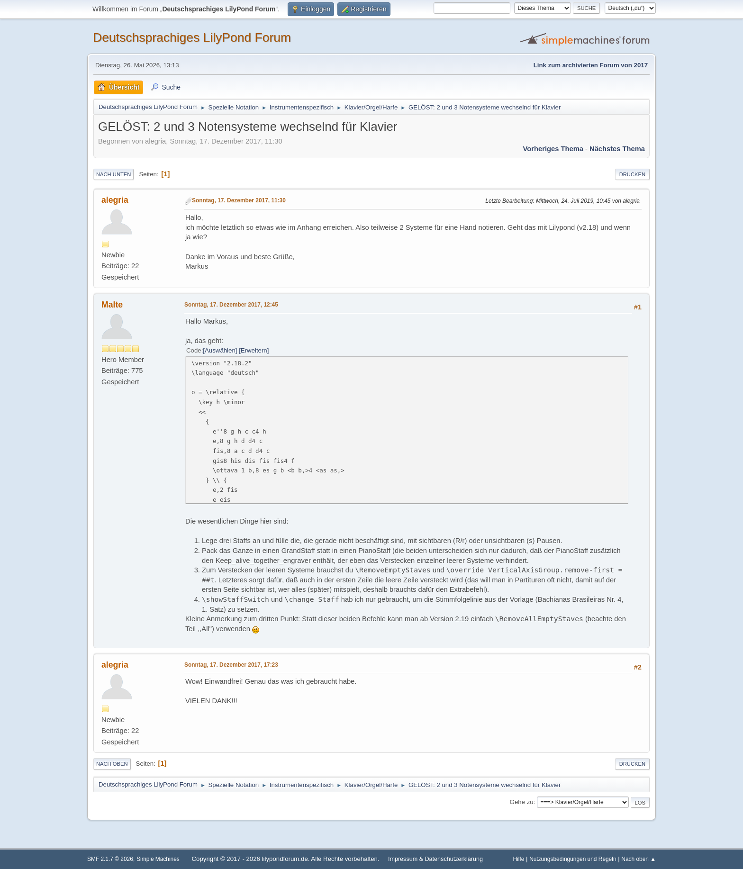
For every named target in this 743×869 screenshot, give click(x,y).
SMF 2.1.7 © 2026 (110, 859)
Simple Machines (158, 859)
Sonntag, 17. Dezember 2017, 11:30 (239, 200)
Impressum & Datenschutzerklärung (435, 859)
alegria (114, 200)
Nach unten (113, 174)
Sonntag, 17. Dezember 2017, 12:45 (231, 304)
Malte (112, 304)
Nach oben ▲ (638, 859)
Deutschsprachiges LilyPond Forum (192, 37)
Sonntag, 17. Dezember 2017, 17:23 (231, 664)
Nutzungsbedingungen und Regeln (572, 859)
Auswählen (220, 350)
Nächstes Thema (617, 149)
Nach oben (112, 764)
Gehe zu (522, 802)
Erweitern (254, 350)
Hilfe (519, 859)
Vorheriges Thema (553, 149)
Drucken (632, 174)
